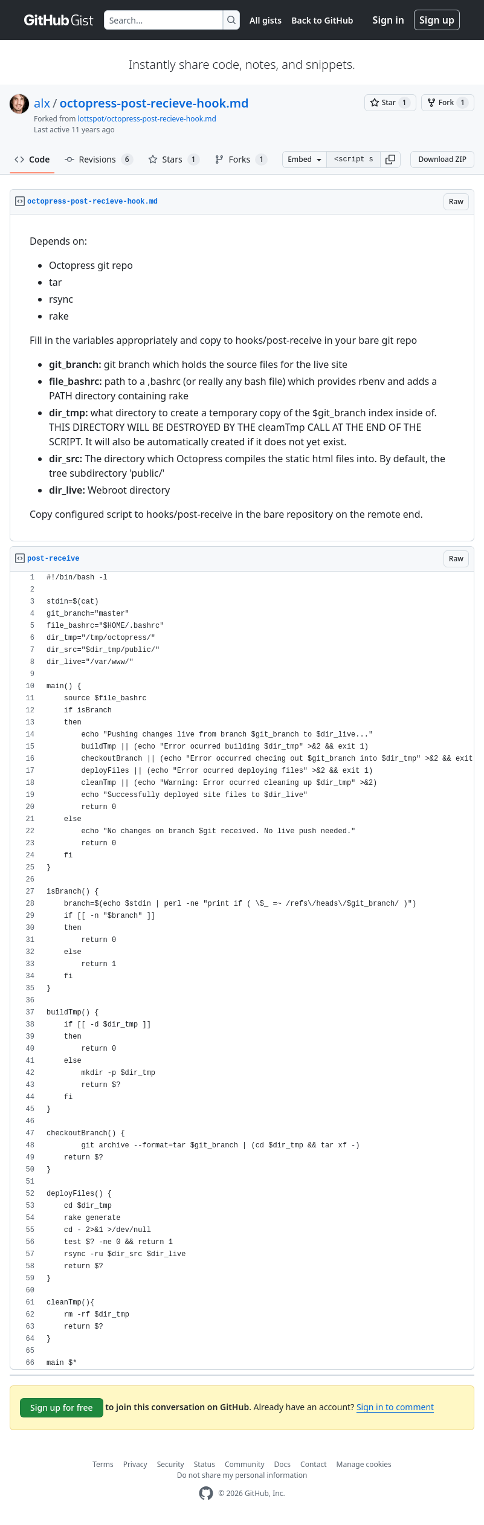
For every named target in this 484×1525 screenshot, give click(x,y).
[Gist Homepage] (59, 20)
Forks (241, 159)
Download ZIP (442, 159)
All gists (266, 20)
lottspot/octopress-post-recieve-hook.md (147, 119)
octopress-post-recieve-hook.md (153, 103)
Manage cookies (364, 1464)
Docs (282, 1464)
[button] (390, 159)
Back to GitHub (322, 20)
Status (204, 1464)
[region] (242, 377)
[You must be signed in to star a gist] (390, 102)
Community (245, 1464)
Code (32, 159)
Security (170, 1464)
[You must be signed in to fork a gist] (447, 102)
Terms (103, 1464)
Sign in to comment (395, 1407)
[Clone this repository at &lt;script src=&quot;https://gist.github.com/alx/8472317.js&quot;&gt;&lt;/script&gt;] (353, 159)
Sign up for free (61, 1407)
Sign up (436, 20)
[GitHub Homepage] (206, 1493)
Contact (313, 1464)
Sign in (388, 20)
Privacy (135, 1464)
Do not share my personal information (242, 1475)
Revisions (99, 159)
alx (42, 103)
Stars (174, 159)
